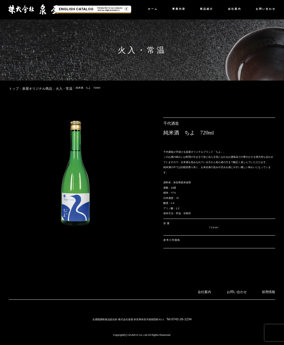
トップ (12, 87)
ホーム (153, 9)
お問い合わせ (266, 9)
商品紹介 (206, 9)
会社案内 (234, 9)
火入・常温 (52, 87)
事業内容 (179, 9)
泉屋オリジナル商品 (31, 87)
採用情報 (270, 290)
